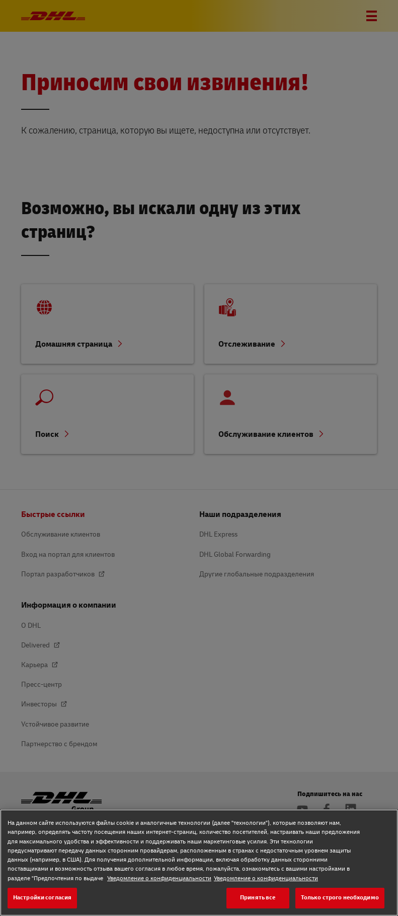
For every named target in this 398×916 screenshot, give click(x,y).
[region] (199, 862)
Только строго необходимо (340, 897)
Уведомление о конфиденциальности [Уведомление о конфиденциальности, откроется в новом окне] (159, 878)
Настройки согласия (42, 897)
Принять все (257, 897)
